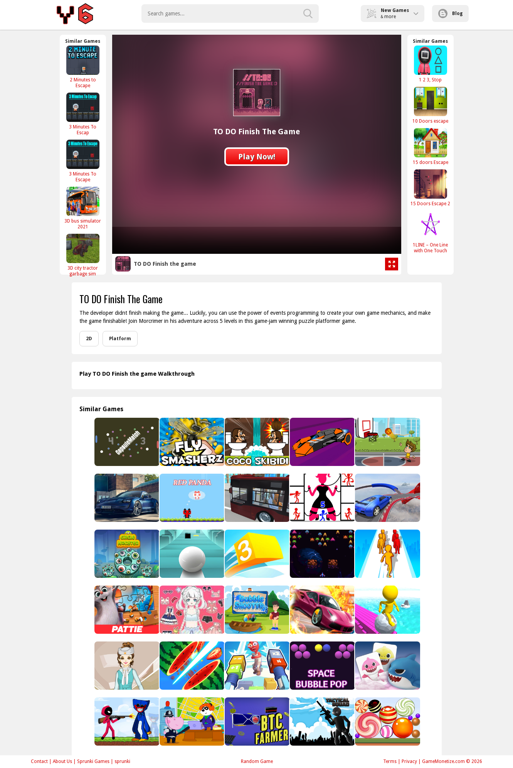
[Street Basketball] (386, 442)
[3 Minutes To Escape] (83, 161)
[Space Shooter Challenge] (321, 554)
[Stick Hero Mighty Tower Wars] (321, 498)
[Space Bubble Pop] (321, 665)
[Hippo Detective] (191, 721)
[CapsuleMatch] (126, 442)
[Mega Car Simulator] (386, 498)
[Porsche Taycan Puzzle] (126, 498)
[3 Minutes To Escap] (83, 114)
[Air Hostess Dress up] (126, 665)
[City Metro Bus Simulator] (256, 498)
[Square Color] (256, 554)
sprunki (122, 761)
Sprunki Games (93, 761)
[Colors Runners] (386, 554)
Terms (390, 761)
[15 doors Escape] (430, 146)
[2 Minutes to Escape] (83, 67)
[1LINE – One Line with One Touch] (430, 232)
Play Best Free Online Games (76, 13)
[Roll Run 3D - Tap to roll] (386, 610)
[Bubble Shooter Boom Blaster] (256, 610)
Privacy (409, 761)
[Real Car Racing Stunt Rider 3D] (321, 610)
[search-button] (308, 13)
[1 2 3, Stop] (430, 64)
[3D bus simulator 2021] (83, 208)
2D (89, 338)
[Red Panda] (191, 498)
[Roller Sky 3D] (191, 554)
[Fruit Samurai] (191, 665)
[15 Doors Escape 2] (430, 188)
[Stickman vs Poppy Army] (126, 721)
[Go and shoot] (256, 665)
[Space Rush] (321, 442)
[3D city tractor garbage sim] (83, 255)
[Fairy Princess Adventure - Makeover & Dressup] (191, 610)
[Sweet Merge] (386, 721)
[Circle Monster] (126, 554)
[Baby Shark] (386, 665)
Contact (39, 761)
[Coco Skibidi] (256, 442)
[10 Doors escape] (430, 105)
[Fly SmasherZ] (191, 442)
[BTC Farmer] (256, 721)
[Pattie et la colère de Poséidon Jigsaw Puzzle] (126, 610)
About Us (62, 761)
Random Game (257, 761)
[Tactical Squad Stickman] (321, 721)
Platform (120, 338)
